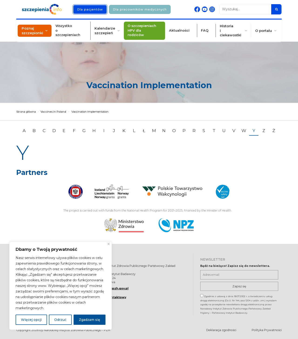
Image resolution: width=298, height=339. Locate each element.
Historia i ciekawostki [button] (227, 27)
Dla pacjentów (90, 9)
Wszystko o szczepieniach (74, 27)
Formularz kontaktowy (108, 297)
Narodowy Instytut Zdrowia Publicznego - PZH (77, 330)
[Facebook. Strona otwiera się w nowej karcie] (197, 9)
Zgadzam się (89, 320)
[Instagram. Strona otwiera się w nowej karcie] (212, 9)
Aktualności (180, 27)
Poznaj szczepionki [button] (36, 27)
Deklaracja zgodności (221, 330)
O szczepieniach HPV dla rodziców (146, 27)
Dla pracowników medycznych (140, 9)
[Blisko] (109, 244)
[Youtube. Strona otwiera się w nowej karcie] (204, 9)
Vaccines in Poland (53, 111)
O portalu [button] (259, 27)
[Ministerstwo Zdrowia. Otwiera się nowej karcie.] (124, 225)
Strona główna (26, 111)
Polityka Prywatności (267, 330)
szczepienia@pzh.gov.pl (109, 288)
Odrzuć (60, 320)
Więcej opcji (31, 320)
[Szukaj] (276, 9)
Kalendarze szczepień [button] (107, 27)
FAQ (203, 27)
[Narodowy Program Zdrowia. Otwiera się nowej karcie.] (176, 225)
